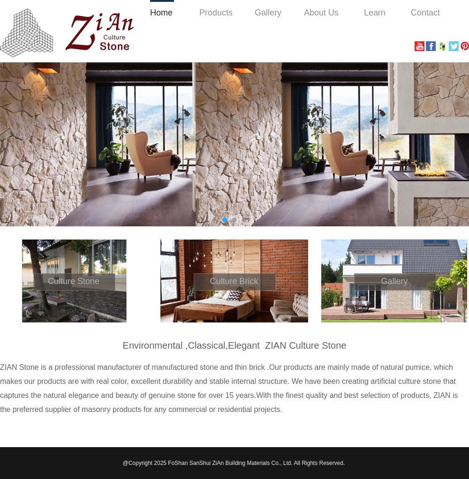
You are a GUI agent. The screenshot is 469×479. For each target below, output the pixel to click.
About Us (321, 12)
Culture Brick (234, 281)
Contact (425, 12)
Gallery (268, 12)
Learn (375, 12)
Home (161, 12)
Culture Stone (73, 281)
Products (216, 12)
